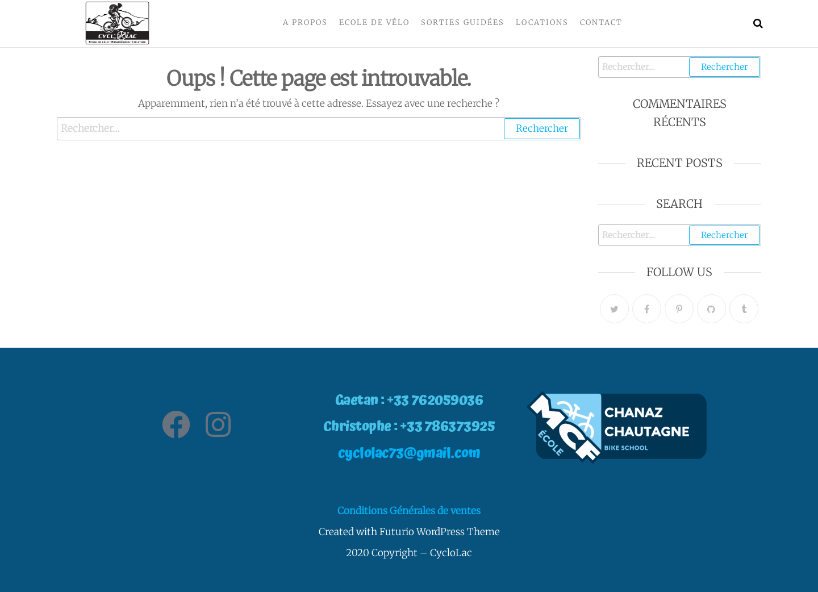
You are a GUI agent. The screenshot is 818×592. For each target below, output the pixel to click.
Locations (542, 22)
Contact (601, 22)
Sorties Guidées (462, 22)
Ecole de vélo (374, 22)
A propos (305, 22)
